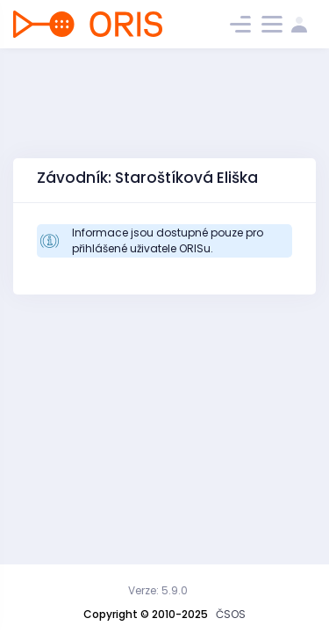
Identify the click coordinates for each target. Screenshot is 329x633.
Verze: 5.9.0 (158, 590)
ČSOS (231, 614)
